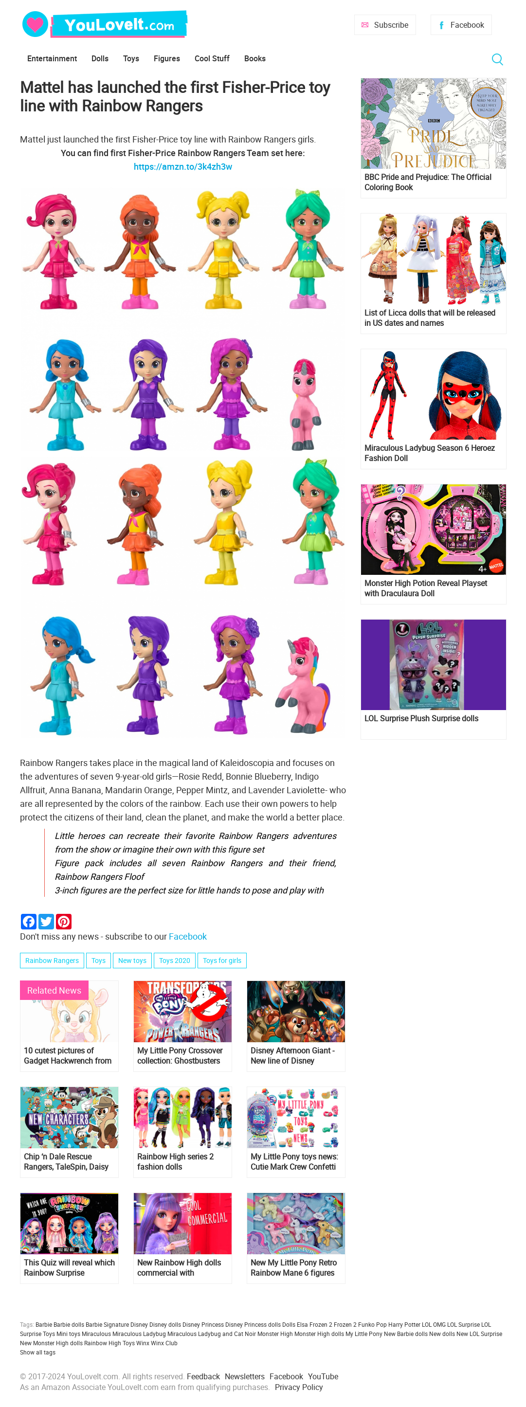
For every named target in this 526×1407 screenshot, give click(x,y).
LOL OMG (434, 1324)
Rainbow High (102, 1343)
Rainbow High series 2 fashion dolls (175, 1162)
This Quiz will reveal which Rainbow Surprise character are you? (69, 1268)
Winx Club (164, 1343)
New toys (132, 960)
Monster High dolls (319, 1333)
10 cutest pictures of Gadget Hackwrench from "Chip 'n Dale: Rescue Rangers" (67, 1056)
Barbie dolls (69, 1324)
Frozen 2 (345, 1324)
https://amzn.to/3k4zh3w (183, 166)
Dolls (100, 58)
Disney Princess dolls (253, 1324)
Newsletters (245, 1376)
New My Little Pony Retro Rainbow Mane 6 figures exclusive (294, 1268)
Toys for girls (222, 960)
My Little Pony (363, 1333)
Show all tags (37, 1352)
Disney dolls (165, 1324)
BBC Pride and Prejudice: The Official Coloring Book (427, 182)
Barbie (44, 1324)
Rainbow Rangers (52, 960)
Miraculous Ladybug (139, 1333)
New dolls (442, 1333)
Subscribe (391, 24)
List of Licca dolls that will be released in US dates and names (429, 318)
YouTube (323, 1376)
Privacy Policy (299, 1387)
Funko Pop (372, 1324)
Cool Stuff (212, 58)
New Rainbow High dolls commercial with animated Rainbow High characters (179, 1268)
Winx (142, 1343)
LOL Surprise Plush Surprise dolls (421, 718)
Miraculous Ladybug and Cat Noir (211, 1333)
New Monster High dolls (51, 1343)
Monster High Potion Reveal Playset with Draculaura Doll (425, 588)
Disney (139, 1324)
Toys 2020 (174, 960)
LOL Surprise (463, 1324)
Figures (167, 58)
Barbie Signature (107, 1324)
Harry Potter (404, 1324)
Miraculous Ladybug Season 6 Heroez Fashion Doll (429, 453)
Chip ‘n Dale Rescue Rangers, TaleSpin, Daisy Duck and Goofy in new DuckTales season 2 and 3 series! (69, 1162)
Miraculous (96, 1333)
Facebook (467, 24)
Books (255, 58)
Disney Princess (203, 1324)
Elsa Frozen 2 (314, 1324)
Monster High (275, 1333)
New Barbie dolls (406, 1333)
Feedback (203, 1376)
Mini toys (68, 1333)
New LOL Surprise (479, 1333)
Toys (131, 58)
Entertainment (52, 58)
